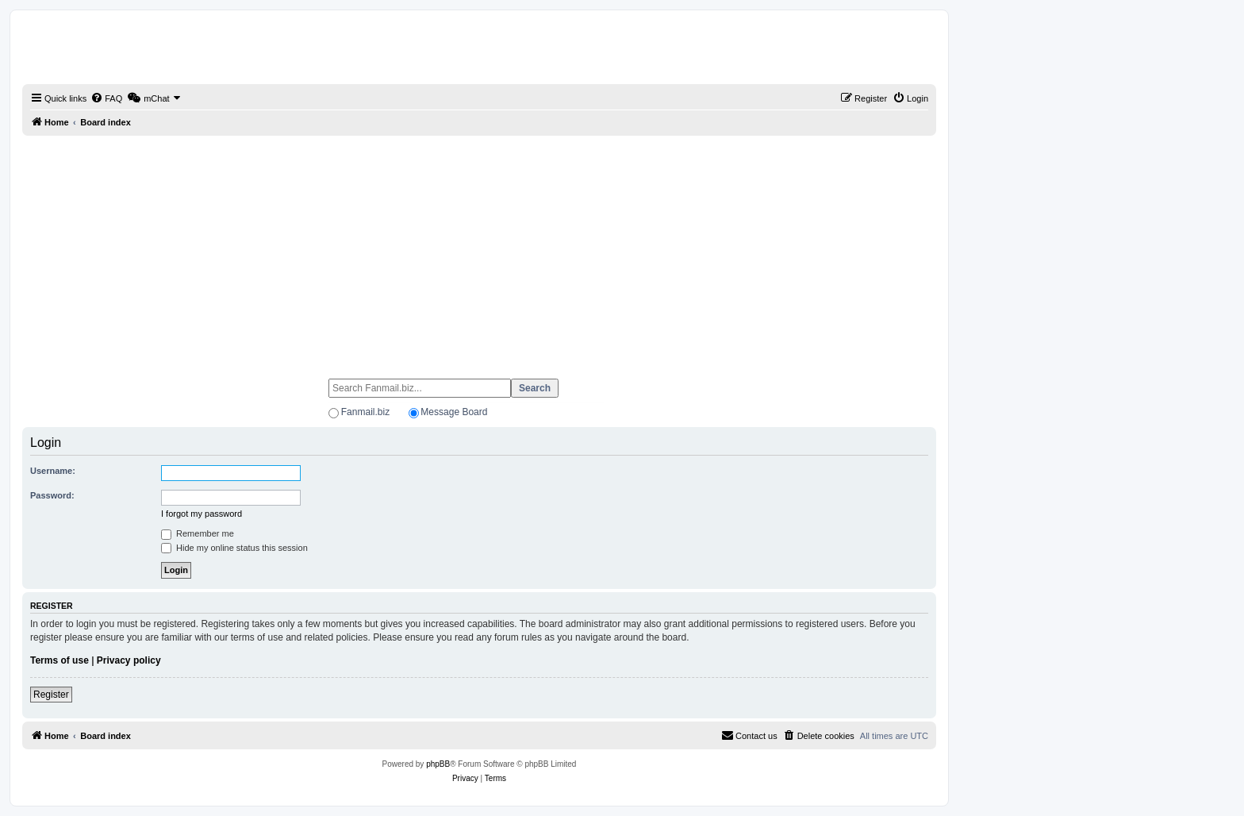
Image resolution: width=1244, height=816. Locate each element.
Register (51, 694)
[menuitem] (106, 98)
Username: (52, 470)
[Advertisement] (479, 250)
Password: (52, 495)
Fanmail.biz (365, 412)
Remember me (197, 533)
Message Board (453, 412)
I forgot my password (201, 513)
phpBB (438, 764)
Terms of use (59, 660)
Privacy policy (129, 660)
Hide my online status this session (234, 547)
